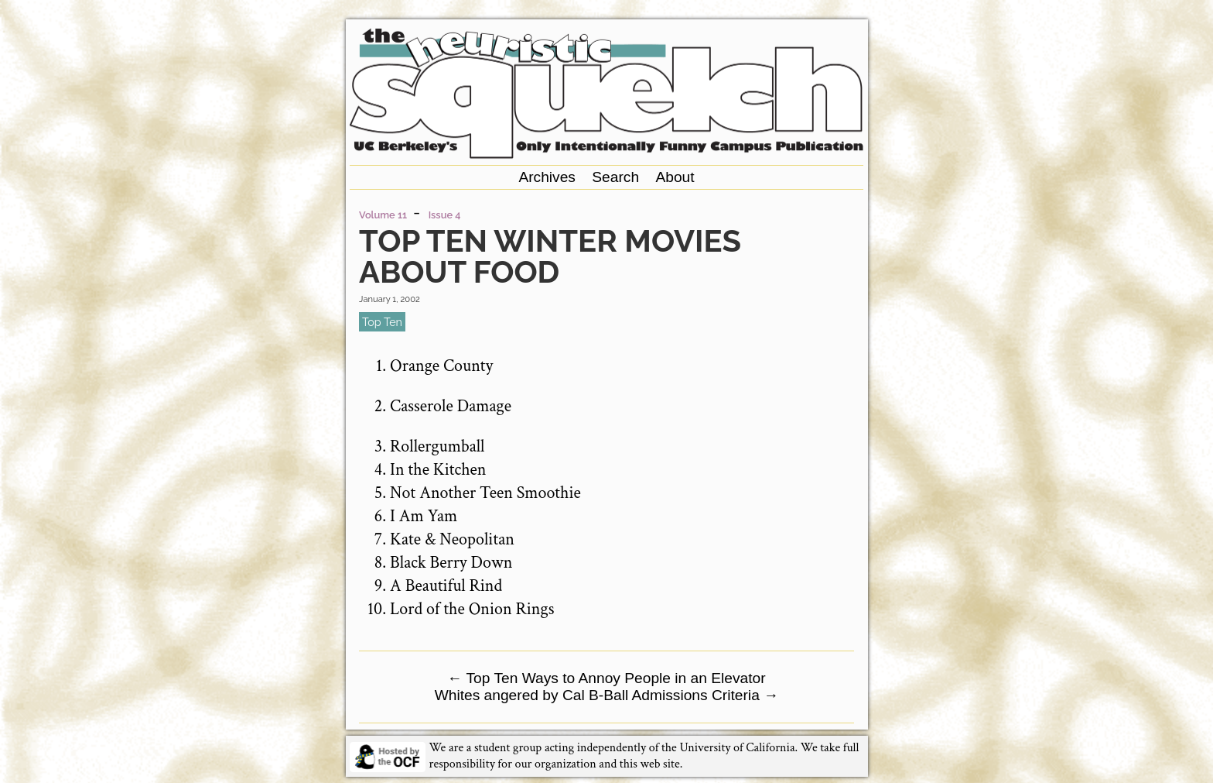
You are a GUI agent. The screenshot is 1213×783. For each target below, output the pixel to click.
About (674, 177)
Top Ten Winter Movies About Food (550, 256)
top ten (382, 321)
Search (615, 177)
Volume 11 (383, 215)
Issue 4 (445, 215)
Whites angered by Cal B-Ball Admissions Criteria (607, 695)
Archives (547, 177)
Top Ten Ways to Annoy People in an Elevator (606, 678)
